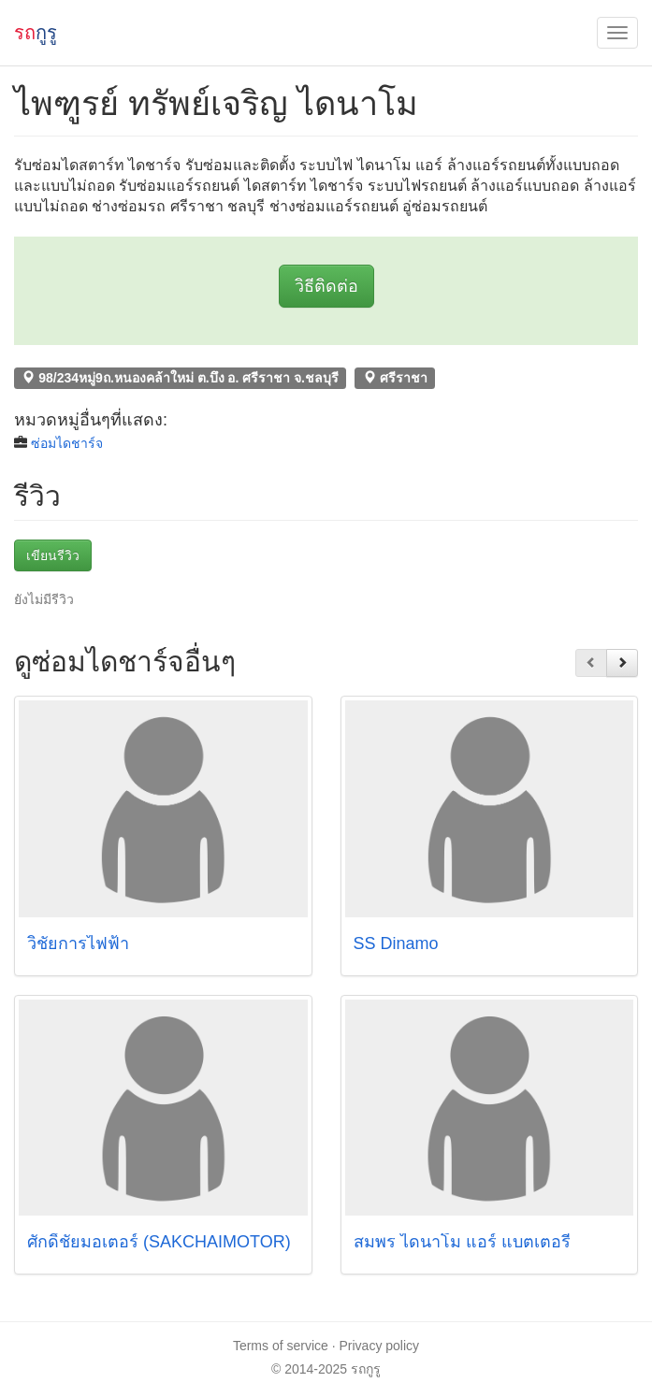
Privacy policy (380, 1345)
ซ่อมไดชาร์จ (67, 443)
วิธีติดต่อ (326, 286)
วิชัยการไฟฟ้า (85, 943)
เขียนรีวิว (53, 555)
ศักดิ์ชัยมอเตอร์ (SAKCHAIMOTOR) (159, 1241)
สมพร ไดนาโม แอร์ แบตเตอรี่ (462, 1241)
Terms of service (280, 1345)
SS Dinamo (396, 943)
